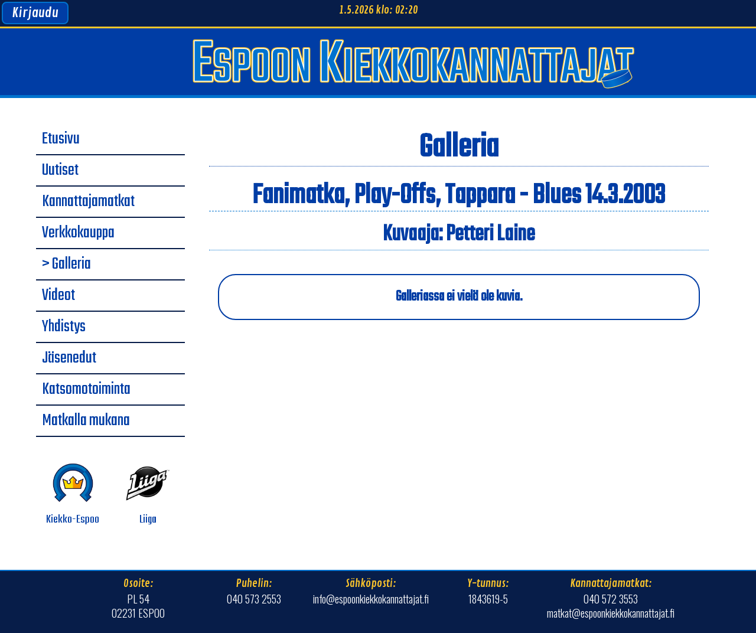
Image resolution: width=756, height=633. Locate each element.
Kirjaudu (35, 13)
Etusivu (61, 139)
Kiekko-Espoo (72, 494)
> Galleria (66, 264)
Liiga (148, 494)
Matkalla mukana (86, 421)
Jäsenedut (69, 358)
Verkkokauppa (78, 233)
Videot (58, 296)
